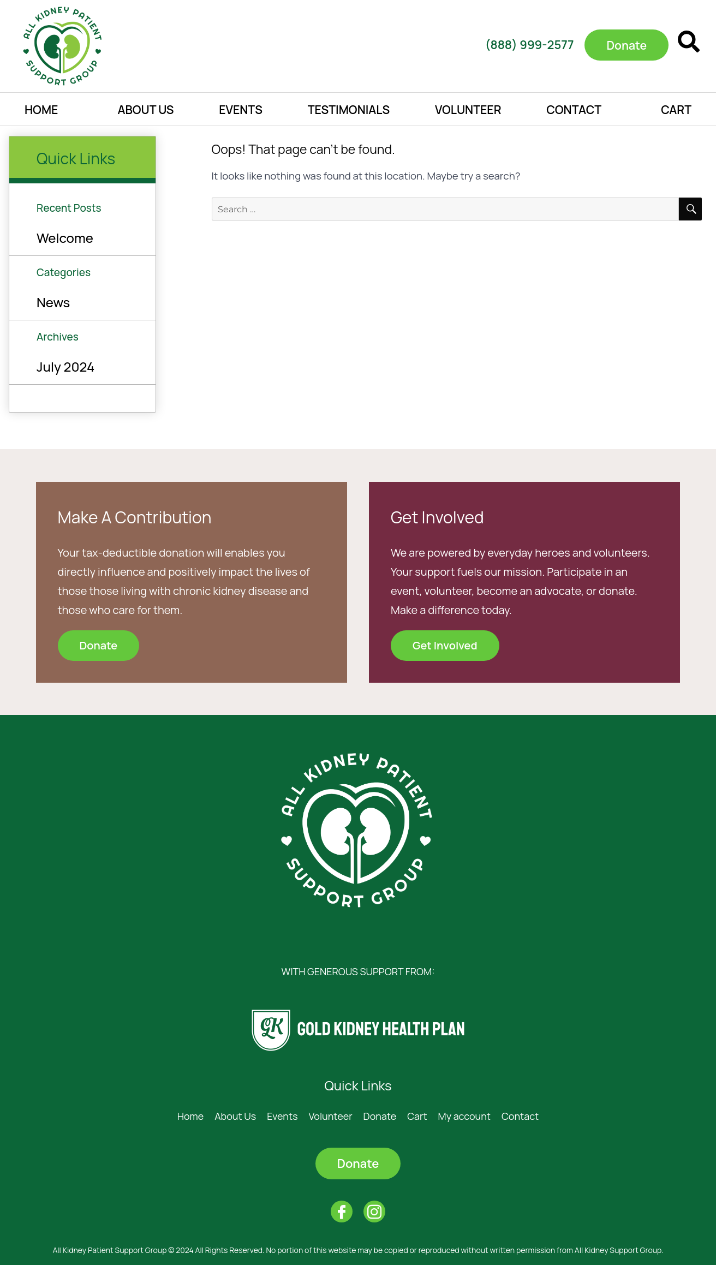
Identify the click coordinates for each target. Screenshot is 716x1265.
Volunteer (468, 109)
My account (464, 1116)
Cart (676, 109)
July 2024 (65, 366)
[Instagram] (374, 1211)
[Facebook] (342, 1211)
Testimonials (349, 109)
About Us (145, 109)
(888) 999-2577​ (525, 45)
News (53, 302)
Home (41, 109)
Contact (573, 109)
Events (240, 109)
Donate (380, 1116)
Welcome (65, 238)
